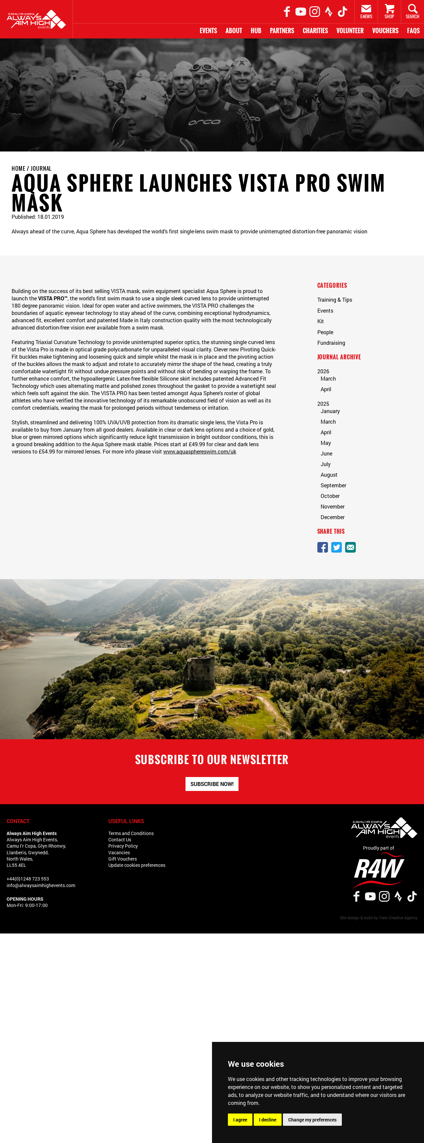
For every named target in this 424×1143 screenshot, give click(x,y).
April (326, 389)
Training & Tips (334, 299)
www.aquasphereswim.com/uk (199, 451)
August (329, 474)
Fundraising (331, 342)
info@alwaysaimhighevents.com (41, 885)
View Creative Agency (398, 917)
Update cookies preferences (136, 865)
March (328, 378)
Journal (41, 168)
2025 (323, 403)
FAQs (413, 30)
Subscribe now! (212, 783)
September (333, 485)
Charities (315, 30)
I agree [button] (240, 1119)
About (234, 30)
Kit (320, 321)
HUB (256, 30)
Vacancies (119, 852)
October (330, 495)
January (330, 410)
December (332, 516)
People (325, 332)
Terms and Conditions (131, 833)
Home (19, 168)
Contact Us (119, 839)
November (332, 506)
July (326, 463)
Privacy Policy (123, 846)
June (326, 453)
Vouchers (385, 30)
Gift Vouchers (122, 859)
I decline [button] (267, 1119)
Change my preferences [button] (312, 1119)
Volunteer (350, 30)
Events (208, 30)
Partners (282, 30)
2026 (323, 371)
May (326, 442)
